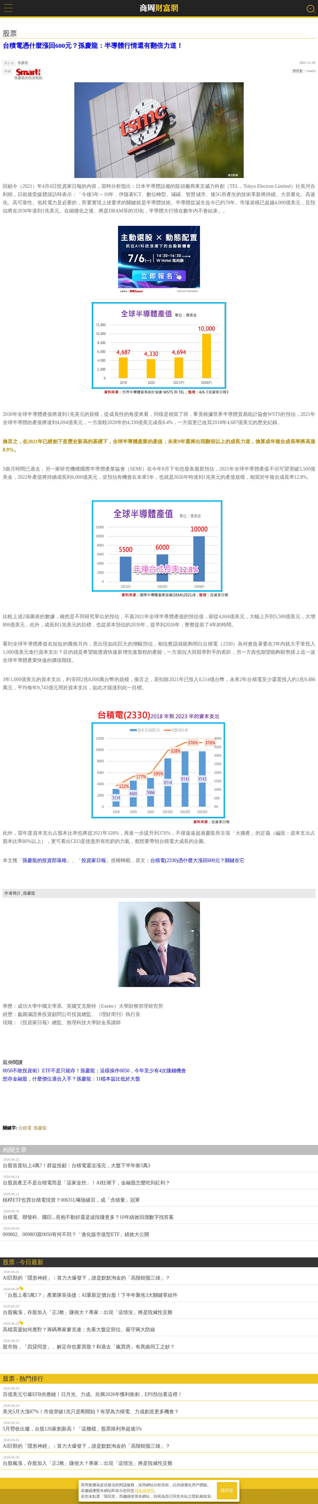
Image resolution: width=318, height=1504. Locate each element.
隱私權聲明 (144, 1490)
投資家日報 (93, 860)
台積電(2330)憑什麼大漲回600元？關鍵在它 (197, 860)
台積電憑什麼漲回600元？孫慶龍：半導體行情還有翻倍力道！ (93, 45)
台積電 (24, 1128)
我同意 (227, 1490)
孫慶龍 (40, 1128)
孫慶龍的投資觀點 (28, 74)
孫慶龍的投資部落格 (44, 860)
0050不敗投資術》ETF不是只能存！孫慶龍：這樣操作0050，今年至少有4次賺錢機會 (94, 1070)
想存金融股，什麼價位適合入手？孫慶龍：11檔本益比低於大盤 (71, 1079)
